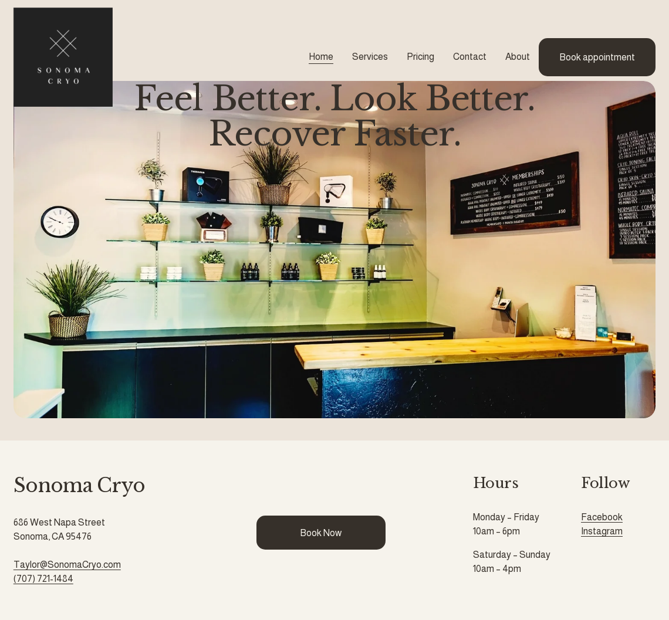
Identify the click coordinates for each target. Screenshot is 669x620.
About (517, 57)
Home (321, 57)
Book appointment (597, 57)
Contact (469, 57)
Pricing (420, 57)
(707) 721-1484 (43, 579)
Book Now (321, 533)
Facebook (602, 517)
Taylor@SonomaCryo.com (67, 565)
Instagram (602, 531)
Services (370, 57)
